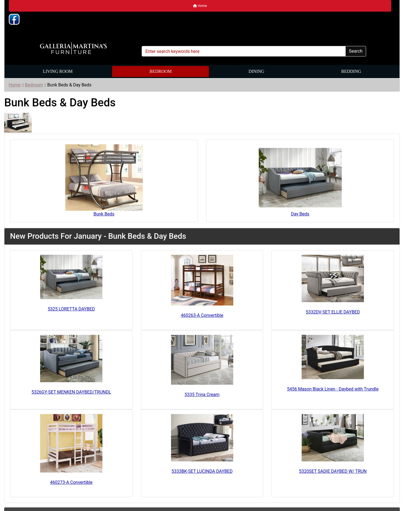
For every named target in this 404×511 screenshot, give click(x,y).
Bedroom (160, 71)
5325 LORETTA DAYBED (71, 309)
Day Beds (300, 180)
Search (355, 51)
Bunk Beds (104, 180)
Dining (256, 71)
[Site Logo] (73, 48)
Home (200, 6)
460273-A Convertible (71, 482)
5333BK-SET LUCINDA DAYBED (202, 471)
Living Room (57, 71)
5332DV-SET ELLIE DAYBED (333, 312)
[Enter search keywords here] (243, 51)
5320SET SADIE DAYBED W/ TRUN (333, 471)
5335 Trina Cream (202, 394)
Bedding (351, 71)
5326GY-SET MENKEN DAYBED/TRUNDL (71, 392)
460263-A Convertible (202, 315)
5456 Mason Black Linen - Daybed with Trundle (333, 389)
